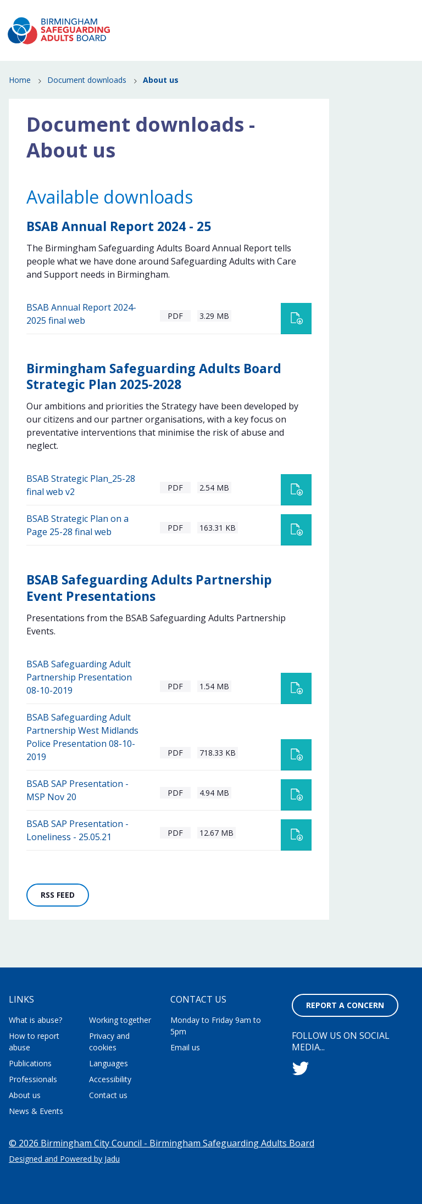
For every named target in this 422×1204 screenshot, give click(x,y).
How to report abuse (264, 55)
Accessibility (110, 1079)
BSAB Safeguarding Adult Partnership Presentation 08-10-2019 (79, 698)
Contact (396, 10)
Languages (108, 1063)
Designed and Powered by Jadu (64, 1159)
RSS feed (65, 919)
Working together (120, 1020)
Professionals (354, 71)
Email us (185, 1047)
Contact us (108, 1095)
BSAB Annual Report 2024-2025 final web (81, 335)
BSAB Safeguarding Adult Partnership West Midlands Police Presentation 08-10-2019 (82, 758)
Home (20, 102)
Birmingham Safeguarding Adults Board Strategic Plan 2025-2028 (153, 398)
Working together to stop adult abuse (304, 10)
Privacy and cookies (109, 1042)
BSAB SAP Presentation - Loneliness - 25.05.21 (77, 851)
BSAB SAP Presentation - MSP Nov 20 (77, 811)
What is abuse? (177, 55)
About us (25, 1095)
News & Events (351, 55)
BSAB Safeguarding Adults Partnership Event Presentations (149, 609)
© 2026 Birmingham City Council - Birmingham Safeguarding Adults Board (161, 1143)
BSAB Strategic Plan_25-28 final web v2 (80, 506)
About (215, 10)
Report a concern (375, 30)
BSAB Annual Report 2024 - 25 (118, 247)
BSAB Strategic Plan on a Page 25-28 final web (77, 546)
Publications (287, 71)
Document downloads (86, 102)
